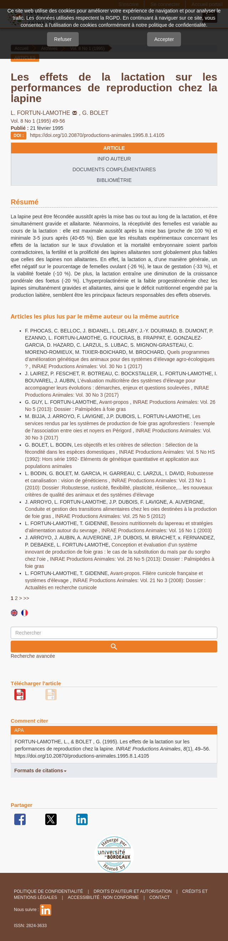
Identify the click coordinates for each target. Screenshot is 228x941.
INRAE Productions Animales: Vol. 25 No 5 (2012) (110, 516)
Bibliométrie (114, 180)
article (114, 148)
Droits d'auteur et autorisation (133, 891)
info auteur (114, 159)
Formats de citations (40, 770)
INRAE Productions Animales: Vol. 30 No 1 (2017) (87, 366)
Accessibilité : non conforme (103, 897)
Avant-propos (114, 402)
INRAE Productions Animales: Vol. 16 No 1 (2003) (157, 530)
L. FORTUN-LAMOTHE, (46, 113)
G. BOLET (95, 113)
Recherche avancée (33, 656)
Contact (159, 897)
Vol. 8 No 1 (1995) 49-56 (38, 121)
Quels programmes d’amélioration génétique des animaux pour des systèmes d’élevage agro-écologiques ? (119, 359)
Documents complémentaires (114, 169)
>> (26, 598)
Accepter (164, 39)
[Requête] (114, 633)
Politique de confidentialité (48, 891)
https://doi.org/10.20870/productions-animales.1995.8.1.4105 (97, 135)
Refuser (63, 39)
